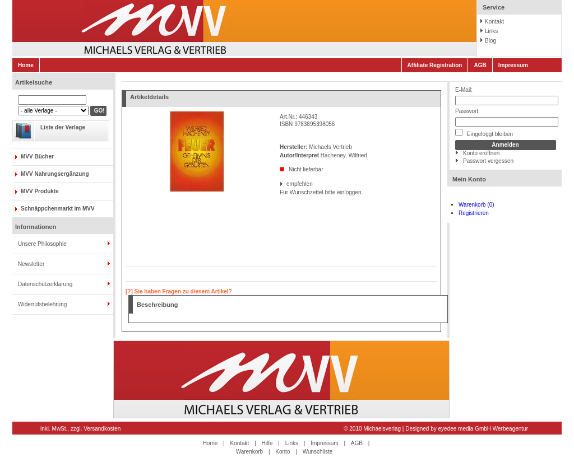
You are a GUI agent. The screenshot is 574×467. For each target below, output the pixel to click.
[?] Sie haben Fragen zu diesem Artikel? (179, 291)
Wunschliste (318, 452)
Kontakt (494, 21)
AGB (480, 65)
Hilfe (267, 443)
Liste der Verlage (62, 127)
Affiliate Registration (435, 65)
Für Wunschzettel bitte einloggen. (280, 192)
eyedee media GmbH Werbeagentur (483, 429)
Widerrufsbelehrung (42, 304)
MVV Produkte (40, 191)
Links (491, 31)
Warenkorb (249, 452)
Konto (282, 452)
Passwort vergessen (488, 161)
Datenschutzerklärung (45, 284)
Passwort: (467, 111)
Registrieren (474, 213)
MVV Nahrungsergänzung (55, 174)
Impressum (513, 65)
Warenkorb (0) (476, 205)
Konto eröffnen (481, 153)
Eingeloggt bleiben (484, 133)
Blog (490, 41)
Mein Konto (469, 179)
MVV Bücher (37, 156)
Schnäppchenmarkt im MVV (58, 209)
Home (26, 65)
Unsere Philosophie (42, 244)
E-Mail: (464, 90)
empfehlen (287, 184)
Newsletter (31, 264)
